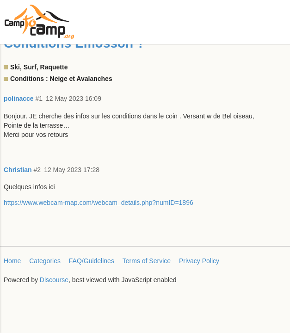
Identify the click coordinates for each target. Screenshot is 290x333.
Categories (45, 261)
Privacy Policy (199, 261)
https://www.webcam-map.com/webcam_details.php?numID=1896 (98, 202)
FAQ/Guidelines (91, 261)
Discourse (54, 280)
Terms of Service (147, 261)
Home (12, 261)
